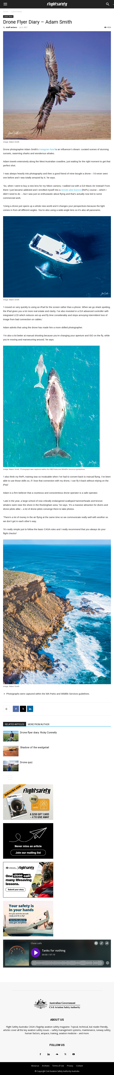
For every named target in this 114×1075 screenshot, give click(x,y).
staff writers (11, 27)
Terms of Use (58, 1065)
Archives (45, 1065)
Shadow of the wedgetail (34, 747)
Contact (79, 1065)
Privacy (70, 1065)
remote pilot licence (71, 190)
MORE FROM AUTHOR (38, 724)
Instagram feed (47, 149)
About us (35, 1065)
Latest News (16, 11)
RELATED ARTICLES (14, 724)
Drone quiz (26, 762)
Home (5, 11)
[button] (5, 4)
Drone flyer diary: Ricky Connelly (38, 732)
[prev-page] (5, 777)
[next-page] (10, 777)
